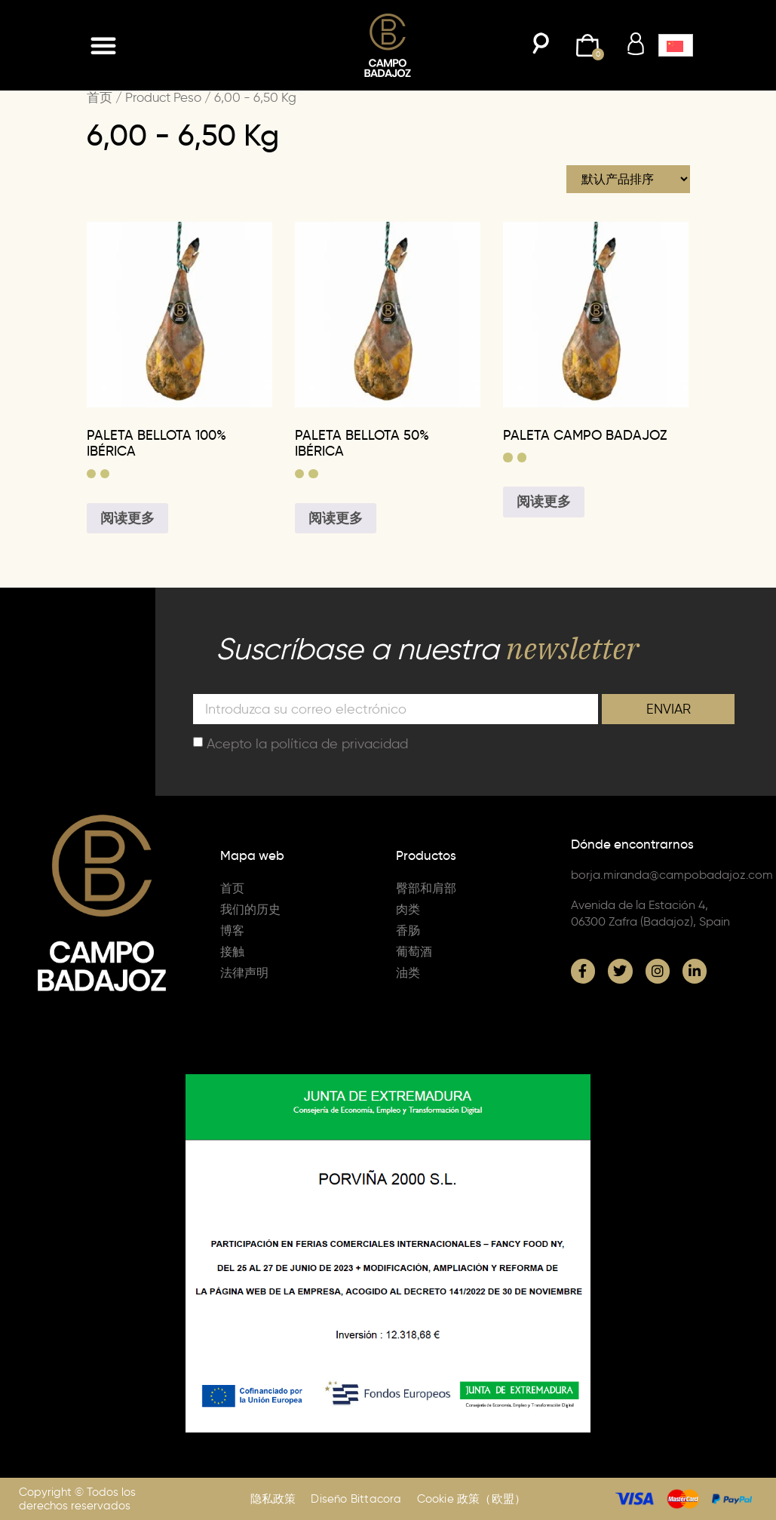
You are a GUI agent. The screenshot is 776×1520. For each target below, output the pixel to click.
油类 (408, 973)
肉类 (408, 909)
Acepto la (307, 743)
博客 (232, 930)
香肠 (408, 930)
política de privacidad (339, 743)
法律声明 (244, 973)
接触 (232, 951)
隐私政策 (273, 1499)
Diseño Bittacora (356, 1499)
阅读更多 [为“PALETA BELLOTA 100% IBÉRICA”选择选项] (127, 518)
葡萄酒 (414, 951)
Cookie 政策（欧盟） (471, 1499)
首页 (99, 97)
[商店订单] (628, 179)
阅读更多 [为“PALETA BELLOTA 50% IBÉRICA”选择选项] (335, 518)
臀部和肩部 (426, 888)
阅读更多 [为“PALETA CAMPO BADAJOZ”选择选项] (544, 501)
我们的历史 (250, 909)
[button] (103, 45)
